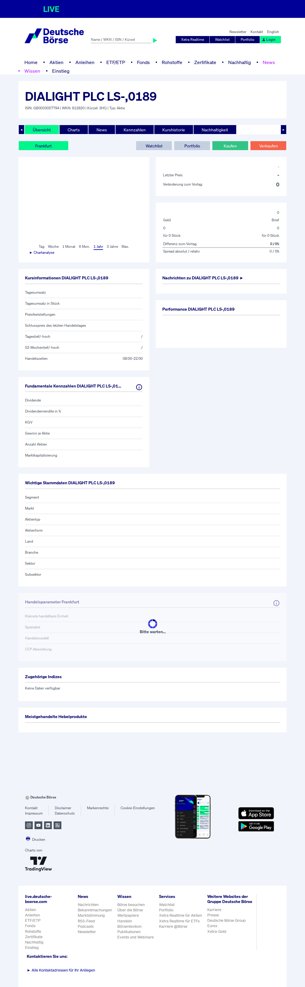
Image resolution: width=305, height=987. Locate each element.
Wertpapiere (128, 915)
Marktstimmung (91, 915)
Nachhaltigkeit (215, 130)
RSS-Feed (86, 921)
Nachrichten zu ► (203, 278)
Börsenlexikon (129, 926)
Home (31, 62)
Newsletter (237, 31)
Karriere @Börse (173, 926)
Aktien (56, 62)
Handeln (124, 921)
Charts (74, 130)
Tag (41, 246)
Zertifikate (205, 62)
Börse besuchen (131, 904)
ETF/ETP (115, 62)
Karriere (214, 909)
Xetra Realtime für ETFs (179, 921)
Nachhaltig (239, 62)
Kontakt (256, 31)
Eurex (212, 925)
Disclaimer (63, 808)
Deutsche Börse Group (226, 920)
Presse (213, 915)
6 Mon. (84, 246)
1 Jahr (98, 246)
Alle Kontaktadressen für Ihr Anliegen (61, 970)
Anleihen (84, 62)
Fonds (143, 62)
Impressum (34, 813)
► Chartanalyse (41, 252)
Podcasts (86, 926)
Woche (53, 246)
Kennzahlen (135, 130)
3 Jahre (112, 246)
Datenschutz (65, 813)
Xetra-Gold (216, 931)
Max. (125, 246)
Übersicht (42, 130)
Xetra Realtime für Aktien (180, 915)
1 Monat (68, 246)
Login (269, 39)
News (269, 62)
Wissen (32, 71)
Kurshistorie (173, 130)
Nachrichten (88, 904)
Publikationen (129, 931)
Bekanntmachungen (95, 910)
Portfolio (247, 39)
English (273, 31)
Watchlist (222, 39)
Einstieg (60, 71)
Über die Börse (130, 910)
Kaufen (230, 146)
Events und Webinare (135, 937)
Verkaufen (268, 146)
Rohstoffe (172, 62)
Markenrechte (97, 808)
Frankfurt (43, 146)
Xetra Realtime (192, 39)
